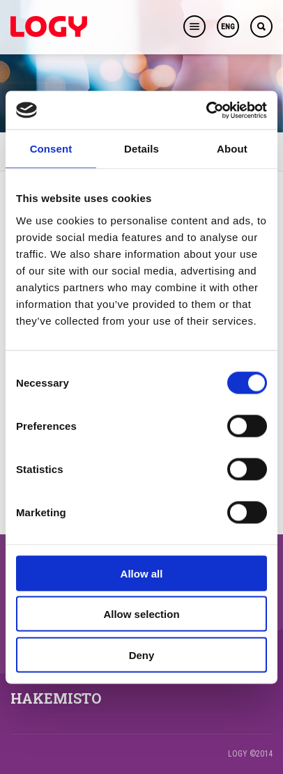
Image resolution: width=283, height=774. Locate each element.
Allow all (142, 573)
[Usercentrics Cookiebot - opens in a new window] (206, 110)
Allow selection (141, 614)
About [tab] (232, 149)
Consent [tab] (51, 149)
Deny (142, 654)
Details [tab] (141, 149)
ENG (228, 27)
